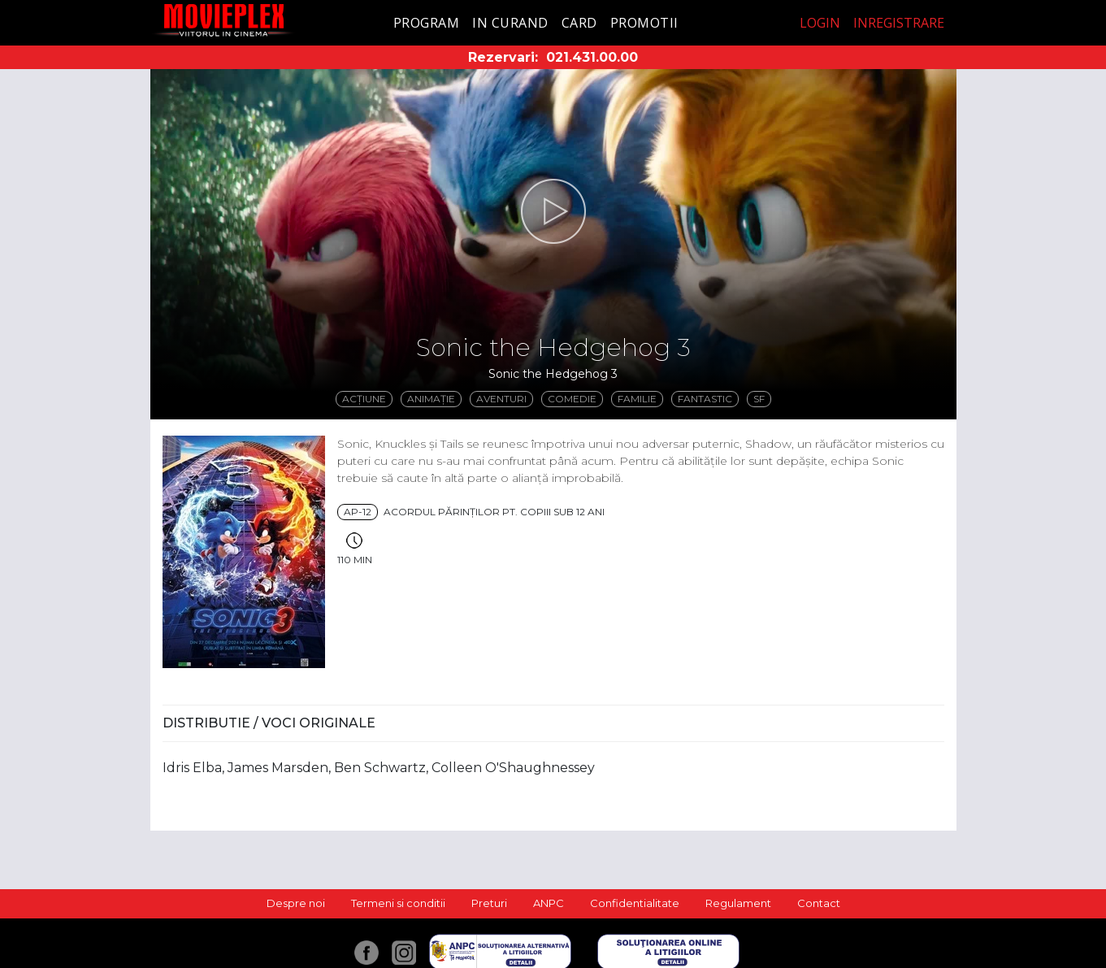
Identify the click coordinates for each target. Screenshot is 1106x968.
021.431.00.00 (592, 57)
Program (426, 23)
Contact (818, 902)
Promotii (644, 23)
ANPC (548, 902)
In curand (510, 23)
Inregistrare (898, 23)
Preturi (489, 902)
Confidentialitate (634, 902)
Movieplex (223, 20)
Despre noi (296, 902)
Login (820, 23)
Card (579, 23)
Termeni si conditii (398, 902)
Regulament (738, 902)
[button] (553, 211)
